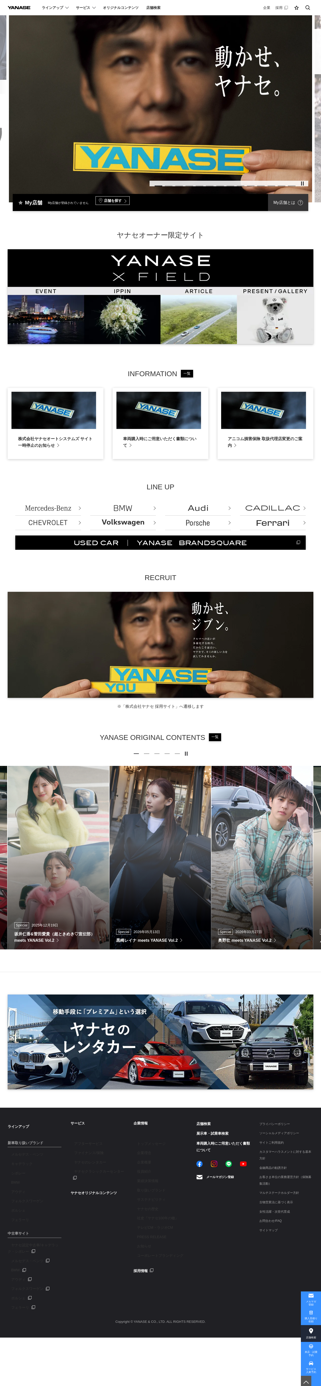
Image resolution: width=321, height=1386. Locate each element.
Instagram (214, 1218)
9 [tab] (225, 182)
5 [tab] (174, 182)
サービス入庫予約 (311, 1367)
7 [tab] (200, 182)
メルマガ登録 (311, 1289)
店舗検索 (311, 1328)
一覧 (187, 373)
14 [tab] (289, 182)
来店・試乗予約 (311, 1347)
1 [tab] (123, 182)
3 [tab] (149, 182)
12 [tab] (264, 182)
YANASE (23, 8)
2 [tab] (136, 182)
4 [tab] (162, 182)
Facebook (199, 1218)
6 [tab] (187, 182)
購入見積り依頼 (311, 1309)
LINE (228, 1218)
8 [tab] (213, 182)
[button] (296, 7)
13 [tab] (276, 182)
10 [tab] (238, 182)
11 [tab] (251, 182)
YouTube (243, 1218)
